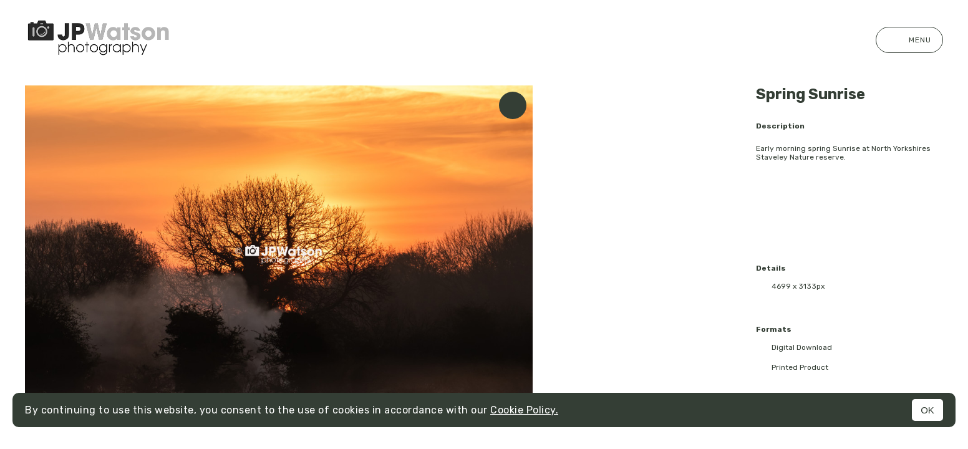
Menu (909, 39)
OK (927, 410)
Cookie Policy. (524, 410)
